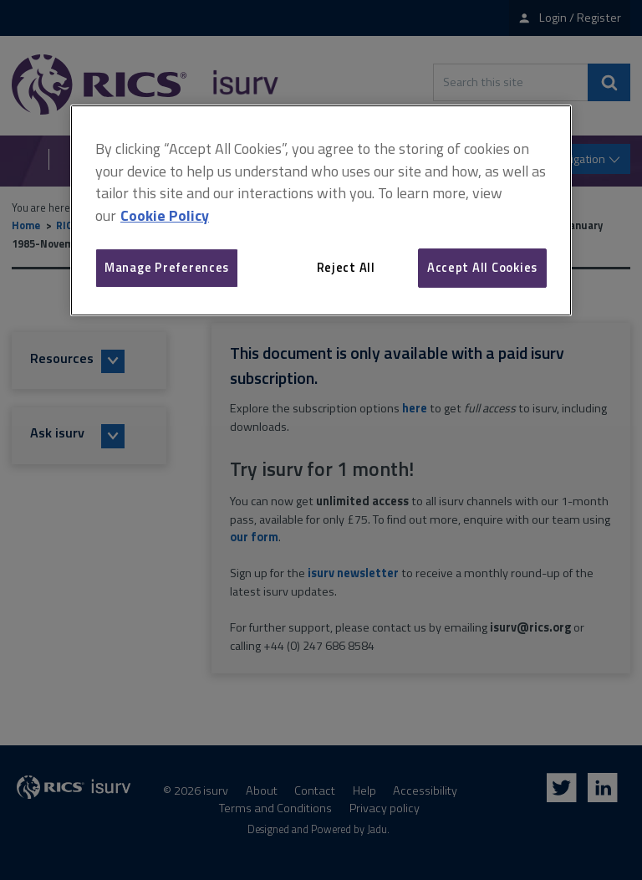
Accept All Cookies (482, 267)
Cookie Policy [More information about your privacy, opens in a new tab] (164, 215)
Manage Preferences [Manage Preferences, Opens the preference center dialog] (166, 267)
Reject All (346, 267)
